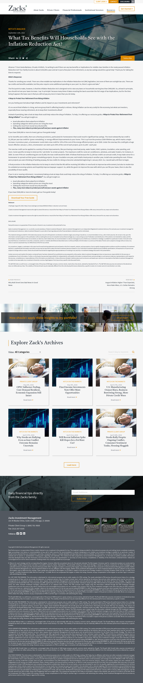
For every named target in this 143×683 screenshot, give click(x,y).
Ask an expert (122, 317)
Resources (111, 10)
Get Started (127, 8)
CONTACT (113, 2)
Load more (71, 465)
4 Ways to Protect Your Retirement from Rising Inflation (28, 98)
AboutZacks (39, 10)
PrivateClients (53, 10)
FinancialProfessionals (72, 10)
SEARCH (133, 1)
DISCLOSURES (124, 2)
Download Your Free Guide (22, 197)
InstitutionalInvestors (94, 10)
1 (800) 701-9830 (33, 525)
